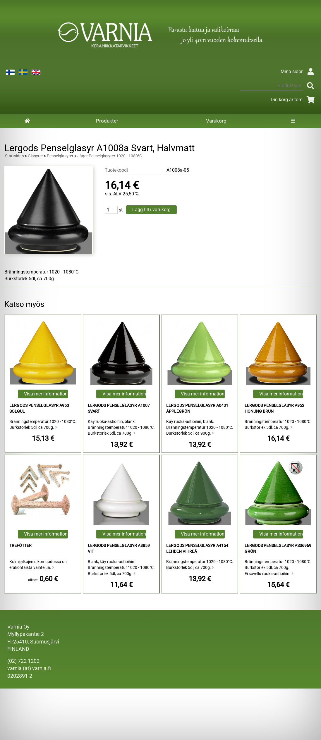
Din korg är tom (294, 99)
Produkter (107, 121)
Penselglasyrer (60, 156)
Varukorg (216, 121)
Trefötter (20, 545)
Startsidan (14, 156)
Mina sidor (299, 71)
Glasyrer (35, 156)
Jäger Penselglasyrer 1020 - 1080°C (109, 156)
